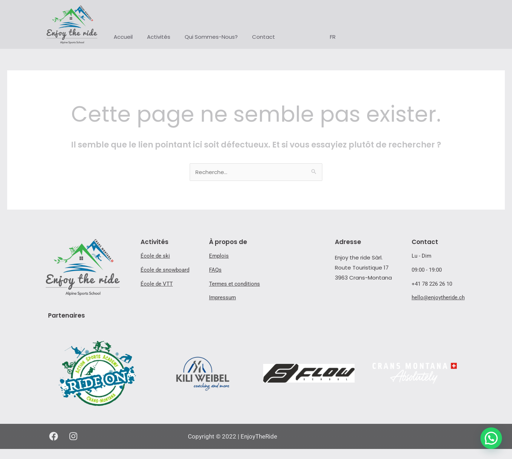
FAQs (215, 270)
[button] (491, 438)
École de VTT (157, 284)
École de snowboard (165, 270)
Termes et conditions (234, 284)
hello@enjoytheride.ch (438, 297)
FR (333, 37)
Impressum (222, 297)
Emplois (219, 256)
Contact (263, 37)
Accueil (123, 37)
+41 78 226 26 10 (432, 284)
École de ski (155, 256)
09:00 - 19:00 (427, 270)
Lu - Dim (421, 256)
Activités (158, 37)
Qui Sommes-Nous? (211, 37)
